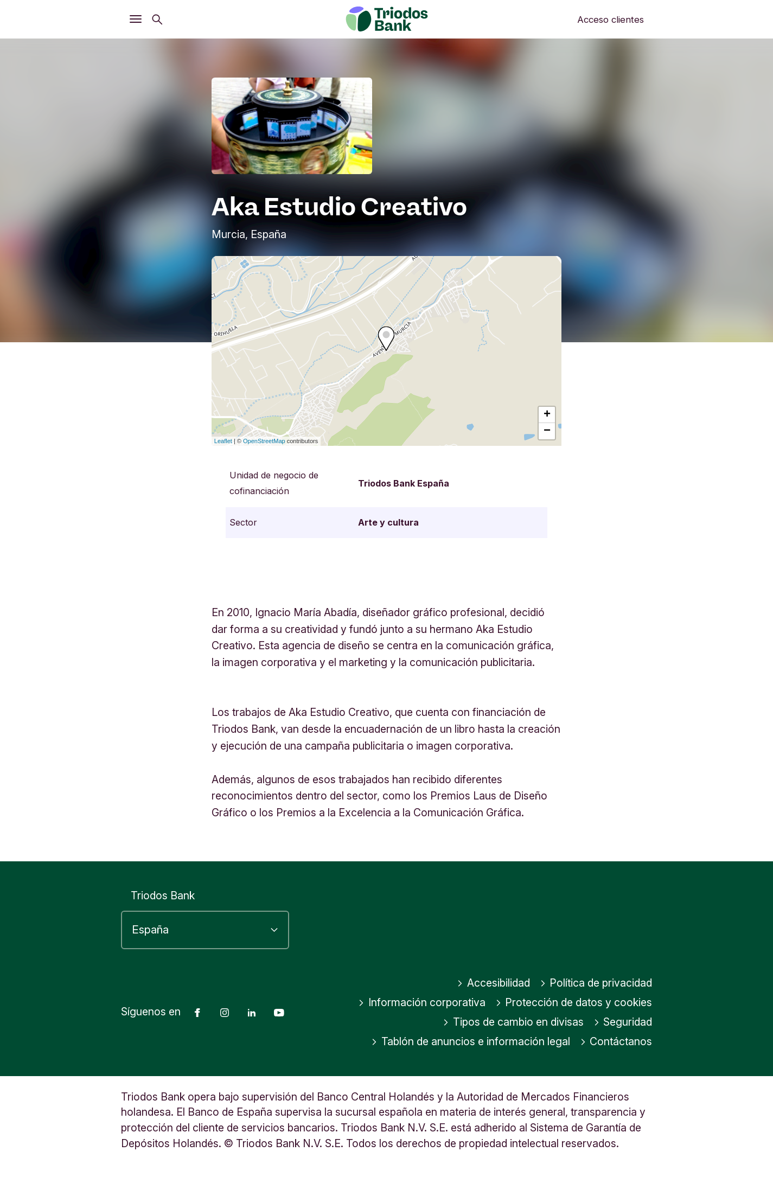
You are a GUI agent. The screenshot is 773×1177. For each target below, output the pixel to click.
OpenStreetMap (264, 441)
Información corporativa (421, 1002)
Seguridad (623, 1021)
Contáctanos (616, 1041)
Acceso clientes (610, 19)
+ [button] (547, 415)
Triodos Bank (163, 895)
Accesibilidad (493, 982)
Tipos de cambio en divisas (513, 1021)
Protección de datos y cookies (574, 1002)
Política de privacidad (596, 982)
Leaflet (223, 441)
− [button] (547, 431)
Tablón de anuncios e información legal (470, 1041)
